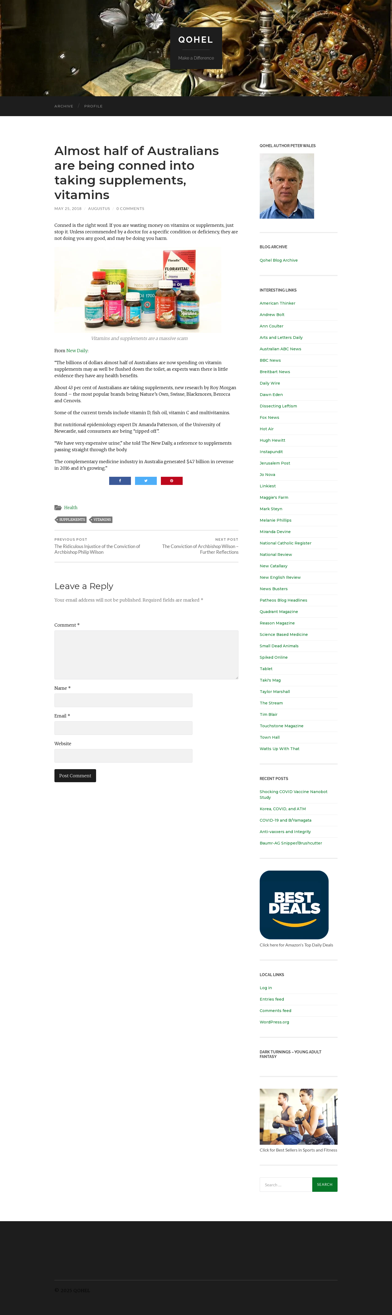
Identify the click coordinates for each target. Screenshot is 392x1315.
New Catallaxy (273, 566)
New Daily (77, 350)
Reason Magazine (277, 623)
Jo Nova (267, 474)
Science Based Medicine (284, 634)
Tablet (266, 668)
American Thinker (277, 303)
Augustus (99, 208)
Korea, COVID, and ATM (283, 808)
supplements (72, 520)
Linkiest (268, 486)
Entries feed (272, 999)
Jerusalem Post (275, 463)
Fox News (269, 417)
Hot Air (267, 428)
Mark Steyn (271, 508)
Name (62, 688)
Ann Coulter (271, 326)
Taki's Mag (270, 680)
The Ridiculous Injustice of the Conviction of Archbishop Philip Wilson (99, 546)
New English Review (280, 577)
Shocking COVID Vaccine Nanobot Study (293, 794)
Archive (63, 106)
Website (62, 743)
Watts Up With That (279, 748)
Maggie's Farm (274, 497)
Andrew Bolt (272, 314)
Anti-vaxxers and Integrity (285, 831)
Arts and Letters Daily (281, 337)
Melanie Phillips (276, 520)
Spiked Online (274, 657)
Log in (266, 987)
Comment (67, 625)
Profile (93, 106)
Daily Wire (270, 383)
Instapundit (271, 451)
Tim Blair (268, 714)
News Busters (274, 588)
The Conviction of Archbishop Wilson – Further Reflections (193, 546)
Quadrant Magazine (279, 611)
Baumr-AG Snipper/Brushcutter (291, 843)
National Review (276, 554)
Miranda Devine (275, 531)
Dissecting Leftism (278, 406)
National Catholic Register (285, 543)
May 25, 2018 (68, 208)
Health (71, 507)
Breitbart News (275, 371)
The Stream (271, 703)
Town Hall (270, 737)
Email (62, 716)
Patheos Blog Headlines (283, 600)
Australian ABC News (280, 348)
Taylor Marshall (275, 691)
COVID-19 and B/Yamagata (286, 820)
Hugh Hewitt (272, 440)
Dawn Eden (271, 394)
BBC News (270, 360)
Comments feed (275, 1010)
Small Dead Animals (279, 645)
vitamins (102, 520)
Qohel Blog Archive (279, 260)
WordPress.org (274, 1022)
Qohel (196, 40)
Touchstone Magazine (282, 725)
